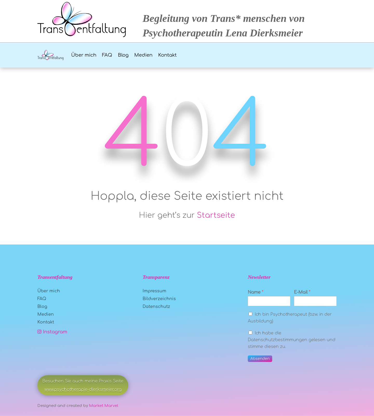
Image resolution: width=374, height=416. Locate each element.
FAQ (107, 55)
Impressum (154, 291)
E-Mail (302, 292)
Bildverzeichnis (159, 299)
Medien (143, 55)
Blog (123, 55)
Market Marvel (103, 406)
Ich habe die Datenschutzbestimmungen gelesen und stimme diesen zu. (291, 340)
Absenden (260, 359)
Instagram (52, 331)
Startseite (216, 215)
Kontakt (167, 55)
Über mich (83, 55)
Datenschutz (156, 307)
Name (255, 292)
